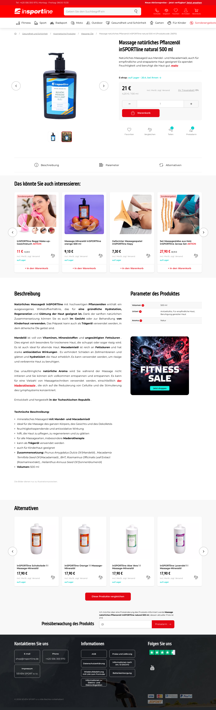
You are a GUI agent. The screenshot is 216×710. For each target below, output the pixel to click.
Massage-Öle (87, 33)
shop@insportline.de (27, 656)
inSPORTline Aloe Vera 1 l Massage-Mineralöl (126, 567)
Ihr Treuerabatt (186, 90)
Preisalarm (163, 624)
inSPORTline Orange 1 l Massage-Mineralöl (84, 567)
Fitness (23, 23)
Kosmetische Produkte (64, 33)
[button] (159, 78)
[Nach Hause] (15, 34)
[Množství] (160, 104)
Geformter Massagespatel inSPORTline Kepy (127, 242)
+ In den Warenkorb (36, 268)
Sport (40, 23)
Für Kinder (176, 23)
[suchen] (136, 11)
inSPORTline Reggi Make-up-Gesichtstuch (33, 242)
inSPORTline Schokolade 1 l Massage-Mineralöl (32, 567)
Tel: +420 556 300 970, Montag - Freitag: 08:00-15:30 (42, 2)
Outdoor (94, 23)
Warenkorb (141, 113)
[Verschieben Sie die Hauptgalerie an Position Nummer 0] (53, 137)
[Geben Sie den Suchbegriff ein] (97, 11)
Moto (77, 23)
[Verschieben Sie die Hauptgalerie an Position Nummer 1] (67, 137)
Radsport (58, 23)
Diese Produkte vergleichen (108, 596)
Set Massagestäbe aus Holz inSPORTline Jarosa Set (178, 242)
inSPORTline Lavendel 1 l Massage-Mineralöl (174, 567)
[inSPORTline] (33, 11)
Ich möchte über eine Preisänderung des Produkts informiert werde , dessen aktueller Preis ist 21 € (136, 615)
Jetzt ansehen (194, 2)
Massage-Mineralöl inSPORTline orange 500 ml (83, 242)
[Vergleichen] (53, 255)
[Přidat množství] (191, 104)
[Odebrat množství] (129, 104)
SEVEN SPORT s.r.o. (27, 671)
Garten (157, 23)
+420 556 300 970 (55, 656)
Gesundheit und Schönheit (126, 23)
